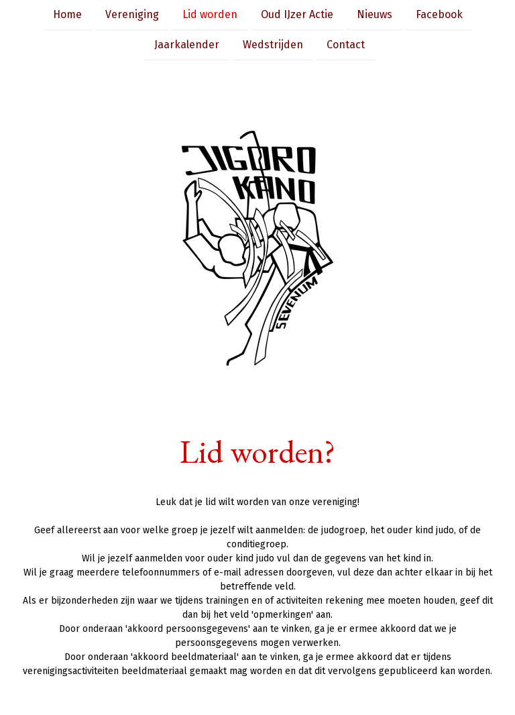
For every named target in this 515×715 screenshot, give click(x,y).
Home (67, 14)
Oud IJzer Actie (297, 14)
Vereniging (132, 14)
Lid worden (209, 14)
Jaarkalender (186, 46)
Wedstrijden (273, 46)
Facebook (439, 14)
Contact (346, 46)
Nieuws (374, 14)
